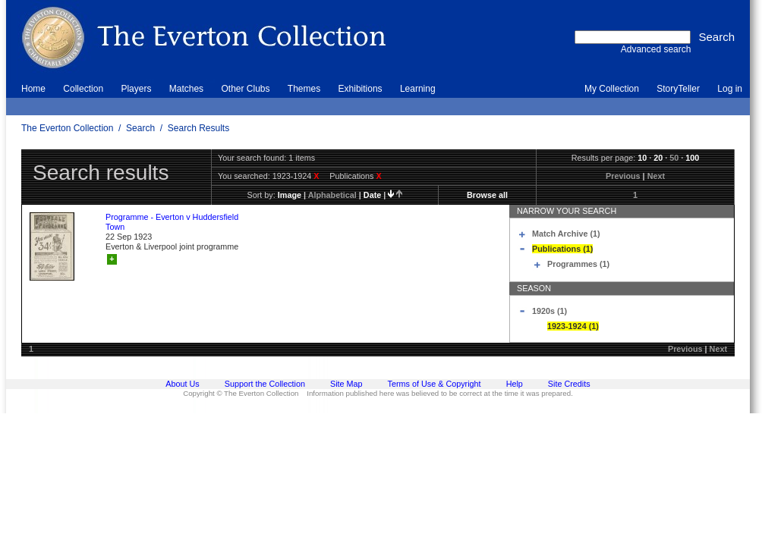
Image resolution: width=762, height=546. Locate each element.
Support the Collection (265, 383)
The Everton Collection (67, 128)
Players (136, 88)
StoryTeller (678, 88)
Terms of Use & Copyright (434, 383)
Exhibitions (360, 88)
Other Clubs (245, 88)
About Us (182, 383)
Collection (83, 88)
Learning (418, 88)
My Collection (611, 88)
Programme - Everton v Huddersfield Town (171, 221)
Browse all (487, 194)
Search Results (198, 128)
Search (140, 128)
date (372, 194)
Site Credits (569, 383)
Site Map (346, 383)
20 (658, 157)
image (289, 194)
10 (642, 157)
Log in (729, 88)
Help (514, 383)
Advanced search (656, 49)
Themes (304, 88)
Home (33, 88)
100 (692, 157)
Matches (186, 88)
